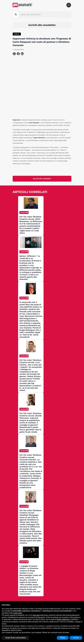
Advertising (41, 597)
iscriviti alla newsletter (42, 25)
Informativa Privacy (41, 600)
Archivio (41, 593)
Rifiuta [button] (62, 638)
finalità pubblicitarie (63, 619)
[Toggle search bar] (16, 14)
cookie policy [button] (17, 613)
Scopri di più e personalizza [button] (15, 638)
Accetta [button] (76, 638)
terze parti (36, 615)
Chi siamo (41, 585)
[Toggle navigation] (68, 5)
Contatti (41, 589)
